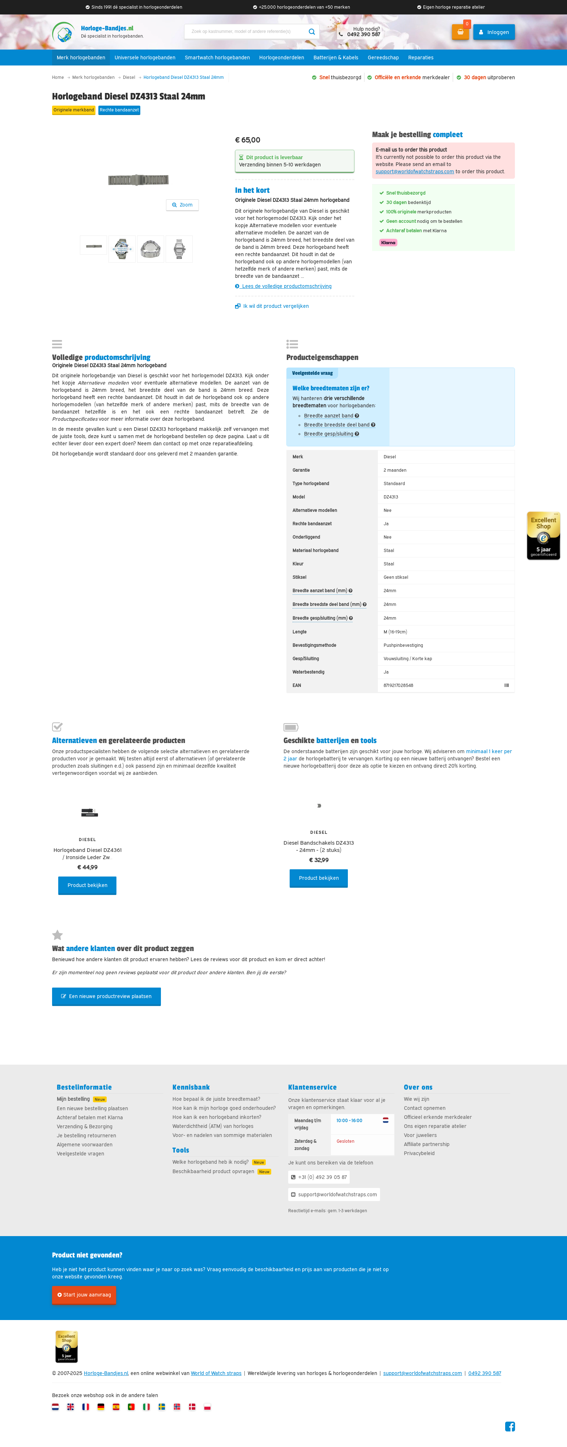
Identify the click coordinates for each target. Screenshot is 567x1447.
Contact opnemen (425, 1108)
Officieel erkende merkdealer (438, 1117)
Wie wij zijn (416, 1099)
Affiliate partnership (426, 1144)
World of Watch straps (216, 1373)
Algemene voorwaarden (84, 1144)
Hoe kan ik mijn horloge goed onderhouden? (224, 1108)
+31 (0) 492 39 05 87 (319, 1177)
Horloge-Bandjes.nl (106, 1373)
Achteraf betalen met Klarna (90, 1117)
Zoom (182, 205)
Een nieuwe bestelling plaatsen (92, 1108)
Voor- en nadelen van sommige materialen (222, 1135)
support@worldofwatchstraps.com (415, 171)
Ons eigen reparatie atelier (435, 1126)
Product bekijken (87, 885)
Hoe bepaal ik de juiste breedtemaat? (216, 1099)
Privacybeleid (419, 1153)
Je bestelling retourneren (86, 1135)
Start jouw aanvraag (84, 1295)
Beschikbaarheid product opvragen (213, 1171)
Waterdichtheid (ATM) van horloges (212, 1126)
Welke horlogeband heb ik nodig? (210, 1162)
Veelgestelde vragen (80, 1154)
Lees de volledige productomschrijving (283, 286)
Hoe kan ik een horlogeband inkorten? (216, 1117)
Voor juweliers (420, 1135)
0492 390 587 (484, 1373)
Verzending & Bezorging (84, 1126)
